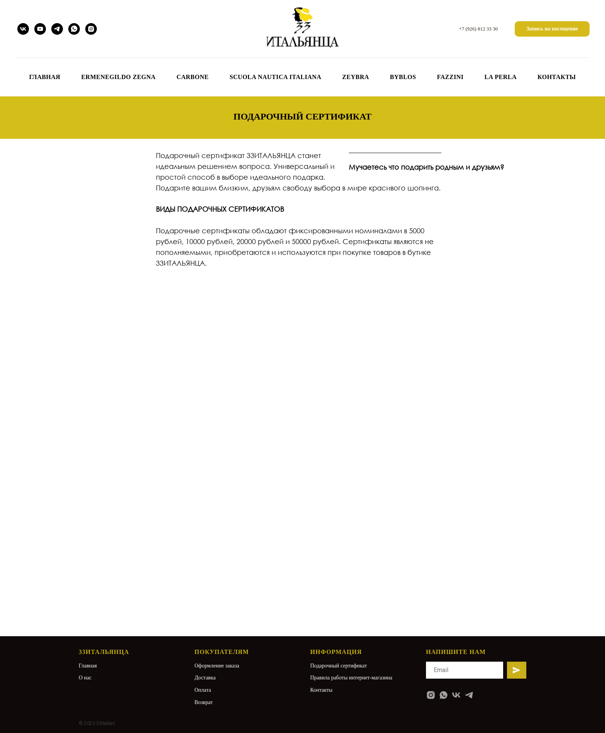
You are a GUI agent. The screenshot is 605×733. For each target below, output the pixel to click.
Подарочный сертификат (338, 666)
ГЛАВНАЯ (44, 77)
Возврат (203, 702)
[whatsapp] (74, 29)
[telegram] (57, 29)
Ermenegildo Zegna (118, 77)
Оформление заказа (216, 666)
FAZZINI (450, 77)
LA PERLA (500, 77)
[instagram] (91, 29)
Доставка (205, 678)
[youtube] (40, 29)
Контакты (321, 690)
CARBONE (192, 77)
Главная (88, 666)
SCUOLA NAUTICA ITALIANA (275, 77)
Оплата (202, 690)
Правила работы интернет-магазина (351, 678)
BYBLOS (403, 77)
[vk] (23, 29)
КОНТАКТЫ (556, 77)
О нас (85, 678)
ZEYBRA (355, 77)
